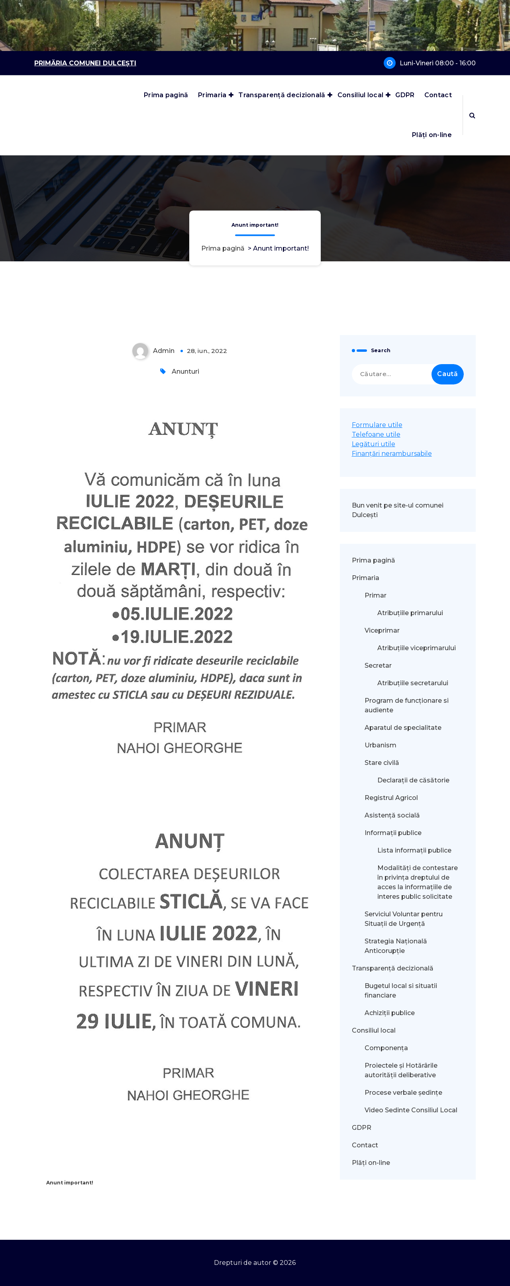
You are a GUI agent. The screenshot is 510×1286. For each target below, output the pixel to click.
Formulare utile (377, 425)
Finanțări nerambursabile (392, 453)
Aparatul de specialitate (403, 727)
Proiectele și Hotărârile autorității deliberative (401, 1070)
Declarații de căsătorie (413, 780)
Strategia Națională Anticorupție (396, 946)
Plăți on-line (432, 135)
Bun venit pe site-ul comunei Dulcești (397, 510)
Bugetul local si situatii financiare (401, 990)
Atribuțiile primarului (410, 613)
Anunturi (185, 371)
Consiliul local (360, 95)
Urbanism (380, 745)
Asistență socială (392, 815)
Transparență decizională (281, 95)
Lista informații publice (414, 850)
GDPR (404, 95)
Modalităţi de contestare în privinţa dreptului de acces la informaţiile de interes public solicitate (417, 882)
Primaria (212, 95)
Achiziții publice (390, 1013)
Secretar (378, 665)
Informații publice (393, 833)
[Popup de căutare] (472, 115)
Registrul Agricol (392, 798)
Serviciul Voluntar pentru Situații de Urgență (404, 918)
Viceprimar (382, 630)
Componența (386, 1048)
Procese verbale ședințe (403, 1092)
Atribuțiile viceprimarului (416, 648)
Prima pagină (166, 95)
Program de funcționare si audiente (407, 705)
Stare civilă (382, 763)
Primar (375, 595)
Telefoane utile (376, 434)
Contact (438, 95)
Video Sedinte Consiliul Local (411, 1110)
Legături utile (373, 444)
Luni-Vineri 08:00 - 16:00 (438, 63)
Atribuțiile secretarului (412, 683)
